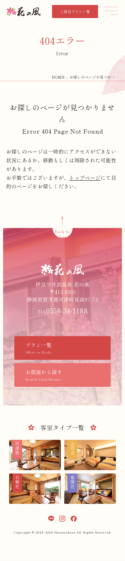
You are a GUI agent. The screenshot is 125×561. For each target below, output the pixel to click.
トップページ (85, 177)
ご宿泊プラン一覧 (75, 11)
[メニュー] (110, 11)
